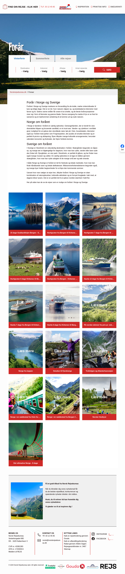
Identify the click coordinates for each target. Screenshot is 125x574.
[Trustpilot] (50, 566)
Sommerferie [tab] (42, 58)
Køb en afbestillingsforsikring (75, 541)
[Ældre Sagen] (61, 566)
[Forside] (65, 7)
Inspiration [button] (82, 7)
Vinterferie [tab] (19, 58)
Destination (25, 68)
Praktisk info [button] (98, 7)
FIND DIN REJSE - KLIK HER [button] (20, 6)
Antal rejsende (81, 68)
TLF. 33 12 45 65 (48, 7)
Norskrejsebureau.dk (18, 92)
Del (122, 150)
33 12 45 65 (50, 536)
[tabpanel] (62, 70)
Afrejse (62, 68)
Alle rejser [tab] (65, 58)
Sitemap (67, 549)
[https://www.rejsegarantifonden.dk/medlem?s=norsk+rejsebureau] (93, 566)
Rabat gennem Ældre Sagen (75, 544)
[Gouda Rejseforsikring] (75, 566)
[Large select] (25, 71)
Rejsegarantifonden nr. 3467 (75, 546)
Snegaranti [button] (115, 7)
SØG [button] (107, 70)
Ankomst (43, 68)
